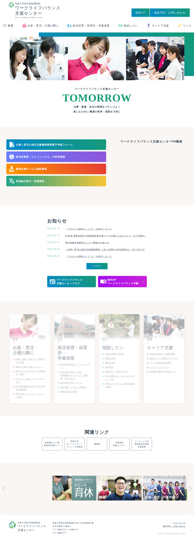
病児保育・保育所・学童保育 (91, 27)
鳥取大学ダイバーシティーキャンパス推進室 (65, 450)
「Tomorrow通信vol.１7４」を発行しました (87, 256)
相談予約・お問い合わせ (170, 12)
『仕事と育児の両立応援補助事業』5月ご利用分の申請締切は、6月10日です (105, 249)
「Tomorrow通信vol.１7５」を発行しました (87, 228)
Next (190, 496)
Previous (3, 496)
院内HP (140, 12)
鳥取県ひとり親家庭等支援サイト (34, 451)
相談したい (131, 27)
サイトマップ (179, 530)
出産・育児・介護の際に (43, 27)
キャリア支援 (160, 27)
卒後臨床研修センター (128, 451)
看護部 (97, 451)
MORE (97, 266)
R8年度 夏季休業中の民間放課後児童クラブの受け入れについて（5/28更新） (106, 235)
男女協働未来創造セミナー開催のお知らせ (85, 242)
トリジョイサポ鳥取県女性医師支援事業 (159, 450)
